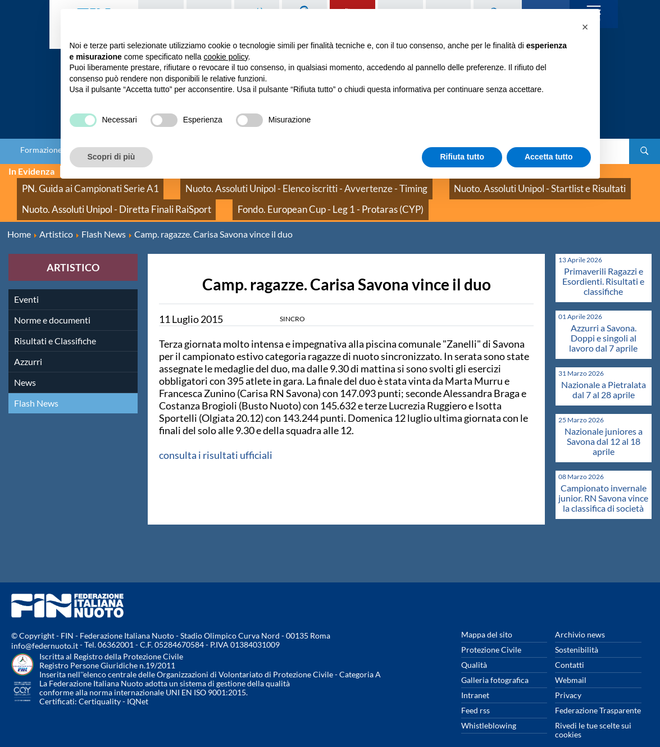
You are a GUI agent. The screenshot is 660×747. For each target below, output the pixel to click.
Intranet (475, 677)
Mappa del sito (486, 617)
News (25, 364)
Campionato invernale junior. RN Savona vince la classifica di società (603, 480)
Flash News (36, 385)
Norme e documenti (52, 302)
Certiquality (100, 684)
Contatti (569, 647)
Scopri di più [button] (111, 156)
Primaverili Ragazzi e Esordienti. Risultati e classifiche (603, 263)
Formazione (41, 150)
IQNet (137, 684)
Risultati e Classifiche (55, 323)
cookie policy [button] (225, 56)
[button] (585, 27)
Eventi (26, 281)
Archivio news (580, 617)
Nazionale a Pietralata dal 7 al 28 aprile (603, 372)
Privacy (568, 677)
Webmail (570, 662)
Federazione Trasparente (598, 693)
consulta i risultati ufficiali (215, 437)
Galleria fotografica (495, 662)
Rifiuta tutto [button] (462, 156)
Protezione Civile (491, 632)
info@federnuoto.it (44, 628)
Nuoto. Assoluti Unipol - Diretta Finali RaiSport (99, 196)
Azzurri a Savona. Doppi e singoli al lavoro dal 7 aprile (603, 320)
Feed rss (475, 693)
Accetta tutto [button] (549, 156)
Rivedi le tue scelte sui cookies (593, 712)
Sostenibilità (576, 632)
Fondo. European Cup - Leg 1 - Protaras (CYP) (277, 196)
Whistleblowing (488, 708)
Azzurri (28, 344)
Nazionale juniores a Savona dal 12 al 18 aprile (604, 423)
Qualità (474, 647)
